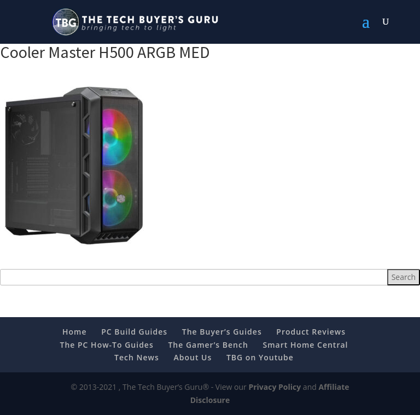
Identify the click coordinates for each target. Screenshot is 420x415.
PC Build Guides (134, 331)
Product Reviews (311, 331)
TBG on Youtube (260, 357)
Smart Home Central (305, 345)
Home (74, 331)
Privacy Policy (274, 387)
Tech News (136, 357)
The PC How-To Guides (107, 345)
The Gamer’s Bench (208, 345)
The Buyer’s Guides (222, 331)
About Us (192, 357)
